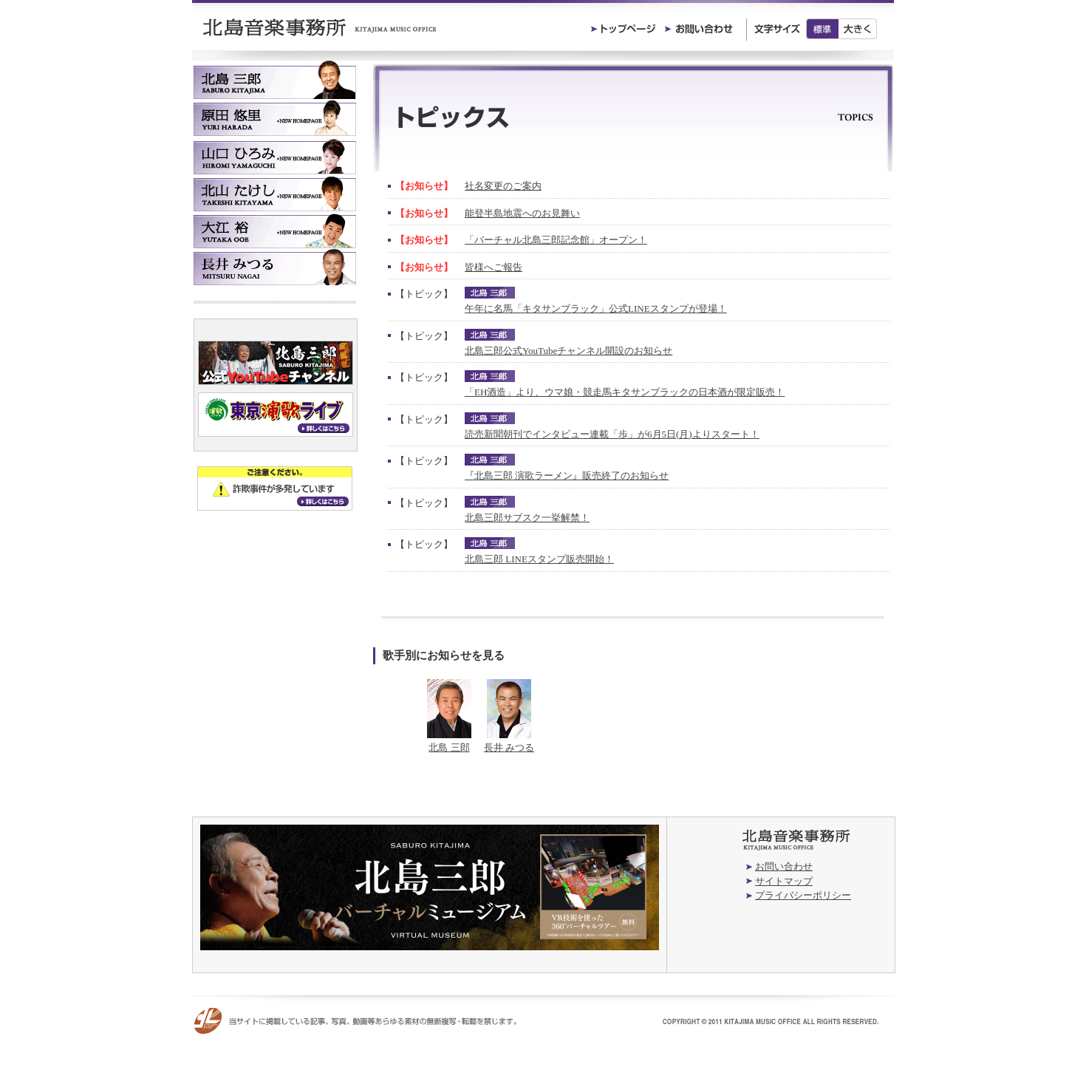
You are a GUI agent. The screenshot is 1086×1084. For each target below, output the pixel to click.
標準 (822, 28)
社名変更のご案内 (503, 185)
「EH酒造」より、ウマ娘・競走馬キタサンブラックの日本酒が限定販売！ (625, 392)
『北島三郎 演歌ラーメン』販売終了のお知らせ (567, 475)
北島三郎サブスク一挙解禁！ (527, 517)
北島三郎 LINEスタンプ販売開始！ (539, 559)
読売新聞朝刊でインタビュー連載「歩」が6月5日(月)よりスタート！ (612, 434)
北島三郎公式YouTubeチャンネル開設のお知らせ (568, 350)
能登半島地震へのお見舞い (522, 213)
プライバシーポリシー (803, 895)
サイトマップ (784, 881)
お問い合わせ (784, 866)
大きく (858, 28)
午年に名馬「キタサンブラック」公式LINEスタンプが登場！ (596, 308)
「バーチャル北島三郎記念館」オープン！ (556, 239)
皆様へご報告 (493, 267)
